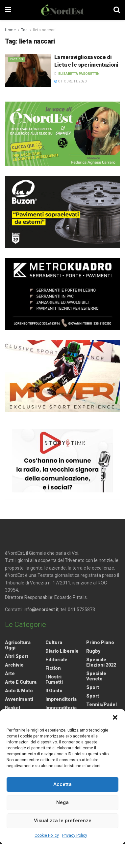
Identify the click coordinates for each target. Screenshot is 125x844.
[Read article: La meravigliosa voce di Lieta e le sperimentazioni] (28, 70)
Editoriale (56, 659)
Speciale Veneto (96, 676)
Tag (24, 30)
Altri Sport (16, 656)
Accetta (62, 784)
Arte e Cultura (21, 682)
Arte (10, 673)
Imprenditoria (61, 699)
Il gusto (54, 690)
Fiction (16, 59)
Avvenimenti (19, 699)
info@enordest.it (41, 609)
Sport (92, 687)
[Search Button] (116, 10)
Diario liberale (62, 651)
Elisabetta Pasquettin (79, 74)
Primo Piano (100, 642)
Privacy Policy (74, 835)
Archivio (14, 665)
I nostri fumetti (54, 679)
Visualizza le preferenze (62, 821)
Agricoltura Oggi (18, 645)
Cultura (53, 642)
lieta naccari (44, 30)
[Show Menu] (8, 10)
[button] (115, 717)
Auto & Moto (19, 690)
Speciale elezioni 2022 (101, 662)
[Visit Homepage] (62, 9)
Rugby (93, 651)
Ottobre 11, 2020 (70, 81)
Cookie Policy (47, 835)
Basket (12, 707)
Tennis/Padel (101, 704)
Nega (62, 802)
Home (10, 30)
